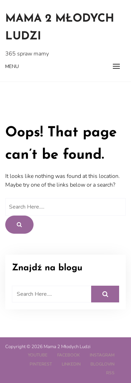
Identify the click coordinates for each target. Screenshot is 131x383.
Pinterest (41, 364)
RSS (110, 373)
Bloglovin (102, 364)
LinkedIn (71, 364)
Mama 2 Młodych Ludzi (59, 27)
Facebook (68, 355)
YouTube (38, 355)
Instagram (102, 355)
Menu (12, 66)
